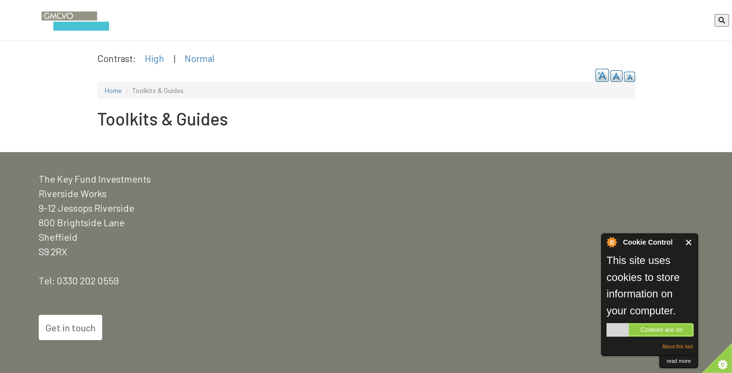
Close (689, 242)
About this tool (677, 346)
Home (113, 90)
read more (679, 361)
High (154, 58)
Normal (200, 58)
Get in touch (70, 327)
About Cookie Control (611, 242)
